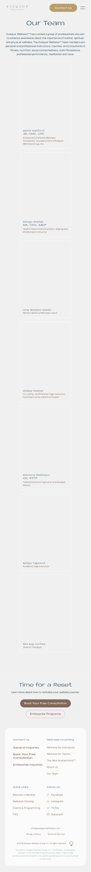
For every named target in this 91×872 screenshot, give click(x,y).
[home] (16, 8)
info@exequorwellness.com (45, 828)
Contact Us (63, 8)
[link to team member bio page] (45, 105)
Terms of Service (56, 834)
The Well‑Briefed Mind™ (61, 760)
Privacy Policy (33, 834)
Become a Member (24, 794)
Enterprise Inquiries (27, 764)
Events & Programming (26, 808)
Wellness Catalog (23, 801)
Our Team (52, 773)
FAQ (15, 814)
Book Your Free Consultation (45, 703)
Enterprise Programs (45, 714)
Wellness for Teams (58, 754)
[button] (83, 8)
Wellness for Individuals (61, 747)
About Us (52, 767)
